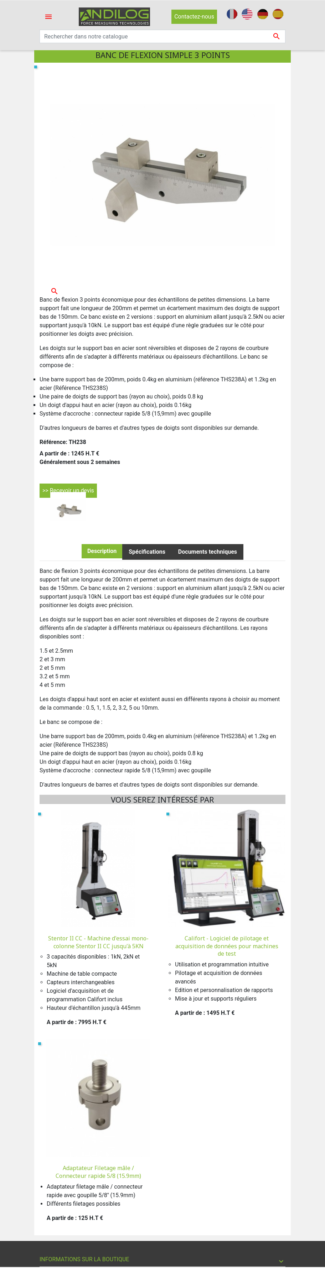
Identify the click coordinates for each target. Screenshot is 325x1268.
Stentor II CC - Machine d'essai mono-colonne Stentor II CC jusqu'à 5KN (98, 942)
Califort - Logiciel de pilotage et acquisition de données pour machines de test (226, 945)
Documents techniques (207, 551)
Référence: (53, 442)
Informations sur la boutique (84, 1259)
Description (102, 551)
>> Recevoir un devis (68, 490)
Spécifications (147, 551)
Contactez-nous (194, 16)
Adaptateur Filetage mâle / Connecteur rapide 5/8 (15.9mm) (98, 1172)
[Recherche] (162, 36)
